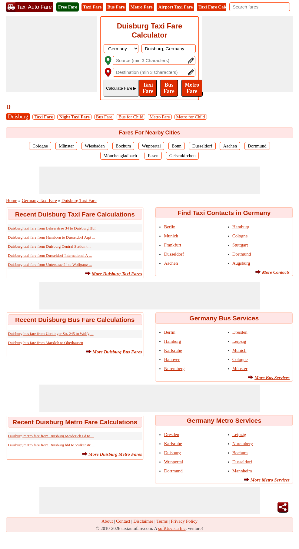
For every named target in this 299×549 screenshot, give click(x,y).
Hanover (172, 359)
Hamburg (240, 226)
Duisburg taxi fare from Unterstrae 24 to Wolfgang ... (50, 264)
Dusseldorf (202, 146)
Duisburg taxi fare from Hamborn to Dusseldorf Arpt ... (51, 237)
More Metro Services (270, 480)
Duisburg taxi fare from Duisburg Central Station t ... (49, 246)
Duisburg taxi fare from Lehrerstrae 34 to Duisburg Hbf (52, 228)
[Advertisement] (51, 54)
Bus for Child (130, 116)
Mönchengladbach (120, 155)
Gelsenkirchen (182, 155)
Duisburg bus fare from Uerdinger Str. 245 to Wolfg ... (51, 333)
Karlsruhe (173, 350)
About (107, 521)
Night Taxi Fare (74, 116)
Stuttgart (240, 245)
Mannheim (242, 470)
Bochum (123, 146)
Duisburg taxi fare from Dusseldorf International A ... (50, 255)
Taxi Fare (92, 7)
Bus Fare (116, 7)
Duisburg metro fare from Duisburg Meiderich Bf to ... (51, 436)
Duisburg (18, 117)
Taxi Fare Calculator (218, 7)
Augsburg (241, 263)
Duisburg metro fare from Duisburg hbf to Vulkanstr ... (51, 445)
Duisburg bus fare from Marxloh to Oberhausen (45, 342)
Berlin (169, 226)
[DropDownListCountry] (121, 48)
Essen (153, 155)
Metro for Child (190, 116)
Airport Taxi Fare (175, 7)
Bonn (177, 146)
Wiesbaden (95, 146)
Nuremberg (174, 368)
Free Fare (67, 7)
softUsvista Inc (171, 528)
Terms (162, 521)
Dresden (240, 332)
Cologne (40, 146)
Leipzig (239, 341)
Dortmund (257, 146)
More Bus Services (272, 377)
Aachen (230, 146)
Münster (66, 146)
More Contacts (276, 272)
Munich (171, 235)
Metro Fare (142, 7)
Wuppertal (151, 146)
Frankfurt (172, 245)
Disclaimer (143, 521)
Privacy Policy (184, 521)
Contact (123, 521)
